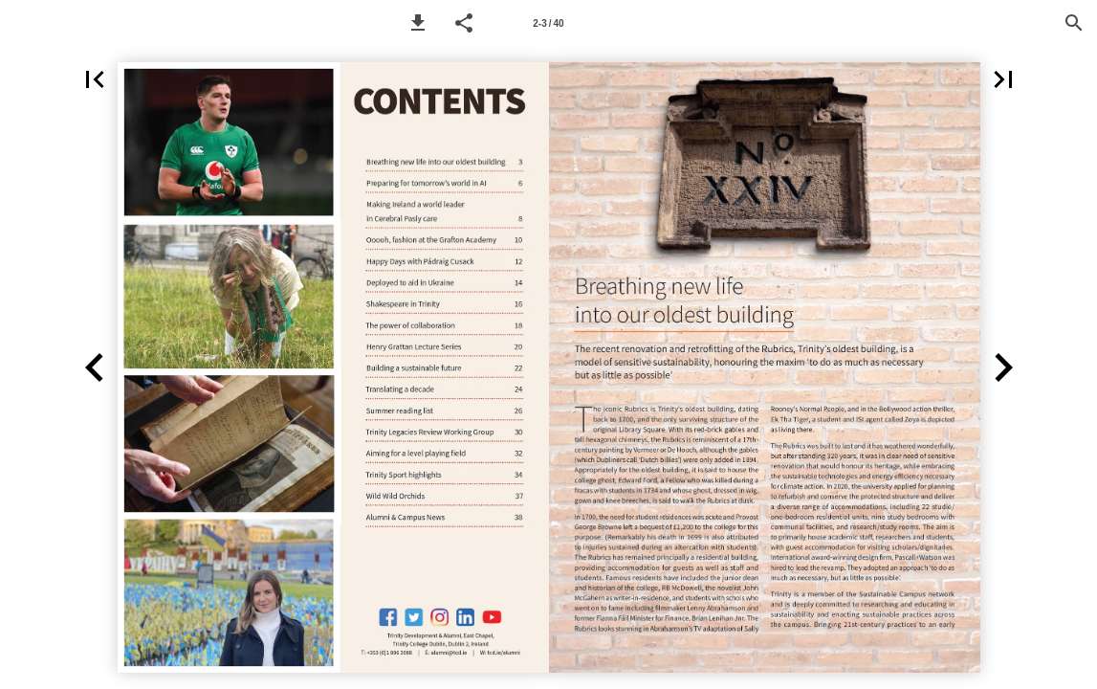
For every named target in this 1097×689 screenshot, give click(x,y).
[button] (418, 23)
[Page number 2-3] (549, 23)
